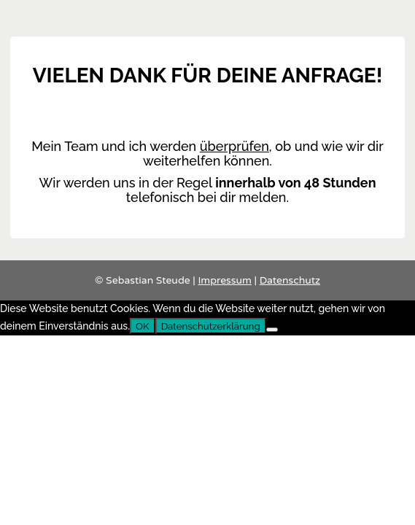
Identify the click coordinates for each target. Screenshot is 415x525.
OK (143, 326)
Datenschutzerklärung (210, 326)
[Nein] (272, 329)
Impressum (224, 280)
